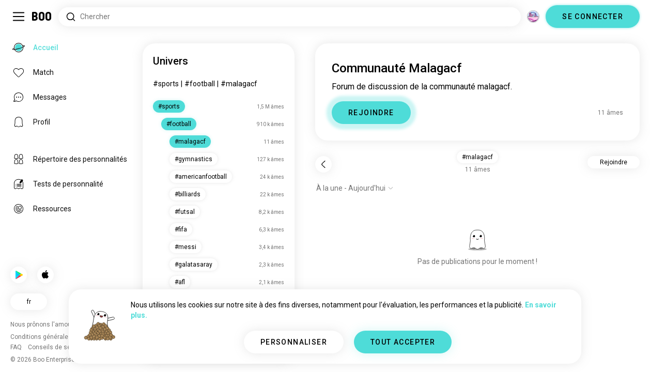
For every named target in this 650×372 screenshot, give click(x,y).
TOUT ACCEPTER (402, 342)
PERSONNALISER (293, 342)
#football (199, 84)
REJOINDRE (371, 113)
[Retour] (323, 164)
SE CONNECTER (592, 16)
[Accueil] (42, 16)
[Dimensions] (533, 16)
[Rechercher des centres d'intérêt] (289, 16)
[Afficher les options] (355, 188)
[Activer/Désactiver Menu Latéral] (18, 16)
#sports (166, 84)
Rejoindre (613, 162)
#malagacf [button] (477, 157)
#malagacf (239, 84)
